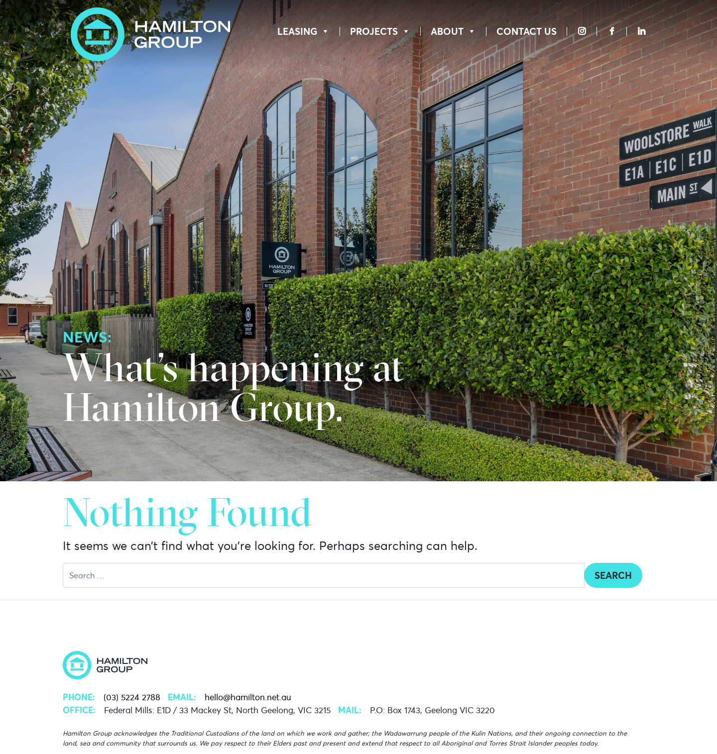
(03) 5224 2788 (132, 697)
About (453, 31)
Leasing (303, 31)
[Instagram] (582, 31)
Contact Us (526, 31)
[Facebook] (611, 31)
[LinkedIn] (636, 31)
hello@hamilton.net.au (248, 697)
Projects (380, 31)
